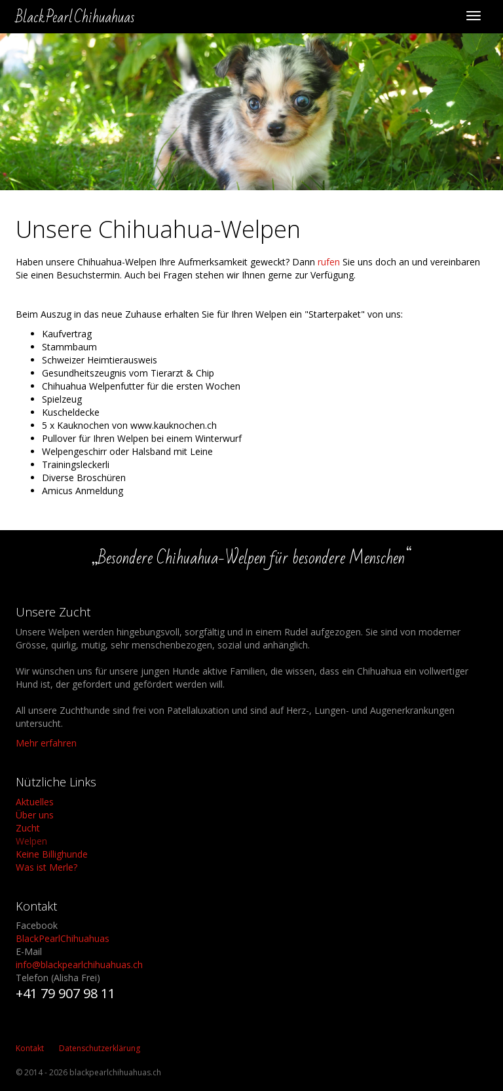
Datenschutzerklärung (99, 1048)
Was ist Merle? (46, 867)
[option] (251, 111)
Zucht (28, 828)
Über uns (35, 815)
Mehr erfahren (46, 743)
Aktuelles (35, 802)
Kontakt (30, 1048)
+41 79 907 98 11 (65, 993)
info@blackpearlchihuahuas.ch (79, 964)
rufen (329, 262)
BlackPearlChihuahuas (62, 938)
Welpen (31, 841)
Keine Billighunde (52, 854)
